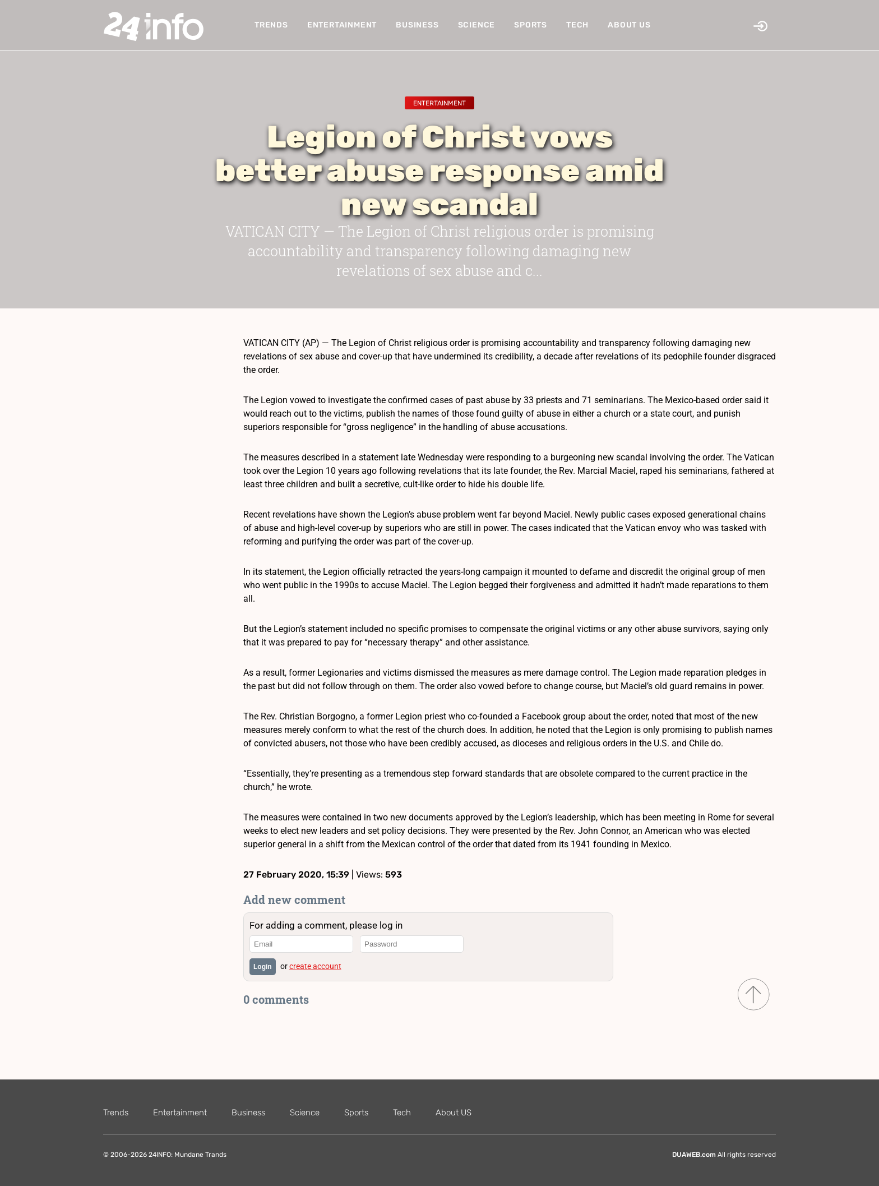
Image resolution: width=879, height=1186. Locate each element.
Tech (577, 25)
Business (417, 25)
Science (477, 25)
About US (629, 25)
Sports (530, 25)
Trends (271, 25)
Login (262, 967)
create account (315, 966)
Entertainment (342, 25)
